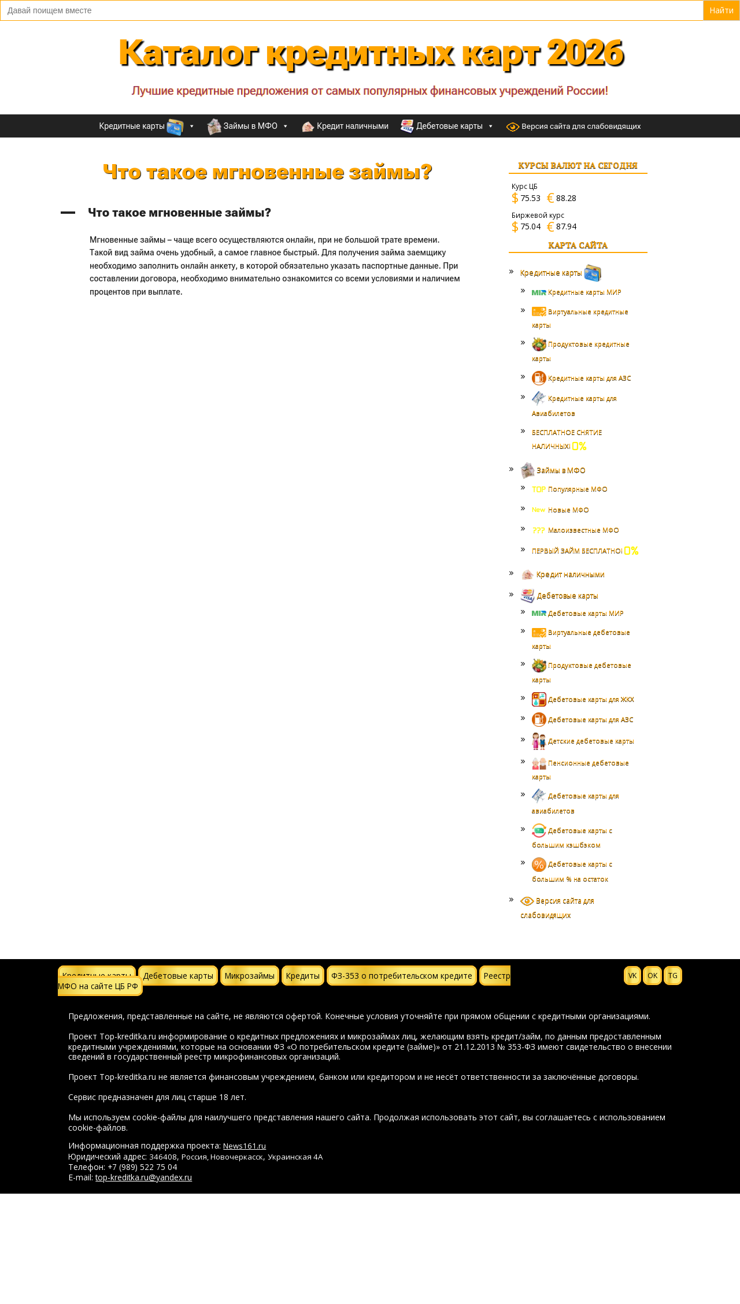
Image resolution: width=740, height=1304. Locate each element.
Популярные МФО (570, 488)
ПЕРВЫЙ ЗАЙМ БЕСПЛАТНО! (585, 550)
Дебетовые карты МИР (578, 612)
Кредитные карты (147, 126)
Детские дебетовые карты (583, 740)
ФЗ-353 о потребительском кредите (401, 975)
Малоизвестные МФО (575, 529)
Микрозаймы (250, 975)
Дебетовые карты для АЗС (582, 719)
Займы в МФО (247, 126)
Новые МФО (560, 509)
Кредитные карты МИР (576, 291)
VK (632, 975)
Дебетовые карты (447, 126)
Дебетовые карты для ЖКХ (583, 698)
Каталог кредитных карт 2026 (369, 52)
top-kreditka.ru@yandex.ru (143, 1177)
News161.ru (244, 1145)
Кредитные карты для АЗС (581, 377)
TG (673, 975)
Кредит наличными (344, 127)
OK (652, 975)
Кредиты (303, 975)
